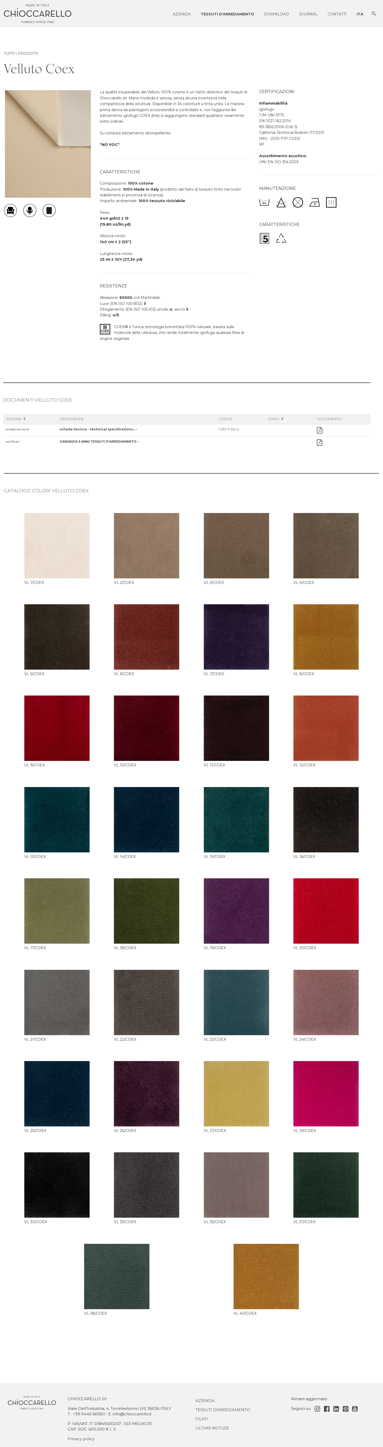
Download (276, 14)
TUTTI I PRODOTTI (21, 53)
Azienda (182, 14)
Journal (308, 14)
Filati (201, 1418)
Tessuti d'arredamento (227, 14)
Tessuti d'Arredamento (222, 1409)
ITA (360, 14)
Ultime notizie (212, 1428)
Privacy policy (81, 1438)
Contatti (337, 14)
